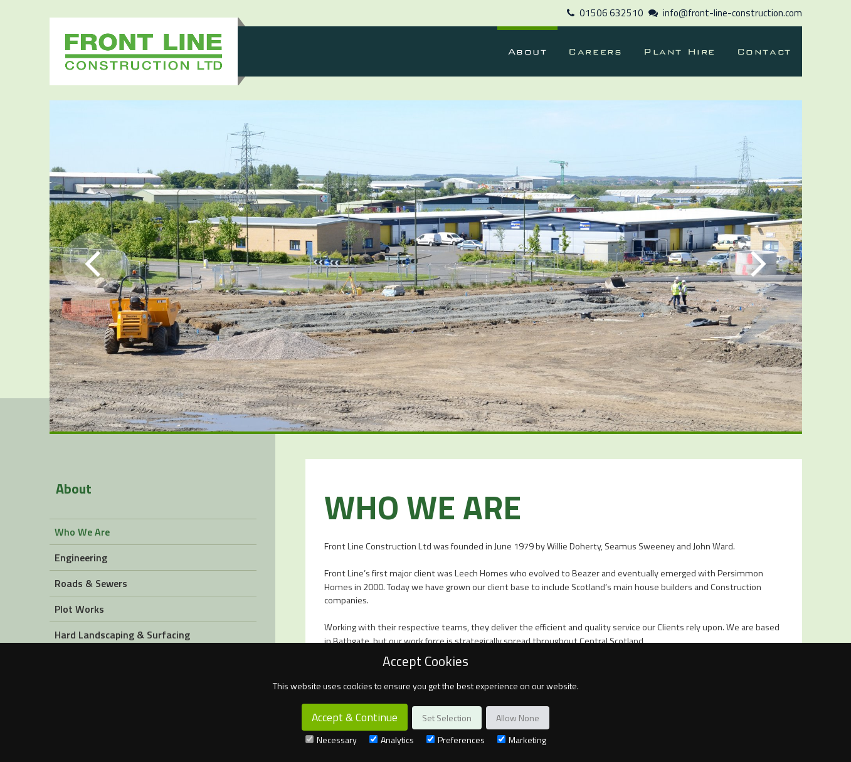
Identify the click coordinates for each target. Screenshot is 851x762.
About (527, 51)
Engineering (81, 557)
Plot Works (79, 608)
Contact (764, 51)
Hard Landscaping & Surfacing (122, 634)
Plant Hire (679, 51)
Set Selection (447, 717)
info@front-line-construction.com (732, 13)
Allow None (517, 717)
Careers (595, 51)
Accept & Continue (355, 717)
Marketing (521, 739)
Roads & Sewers (91, 583)
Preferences (455, 739)
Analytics (391, 739)
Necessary (331, 739)
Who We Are (82, 531)
